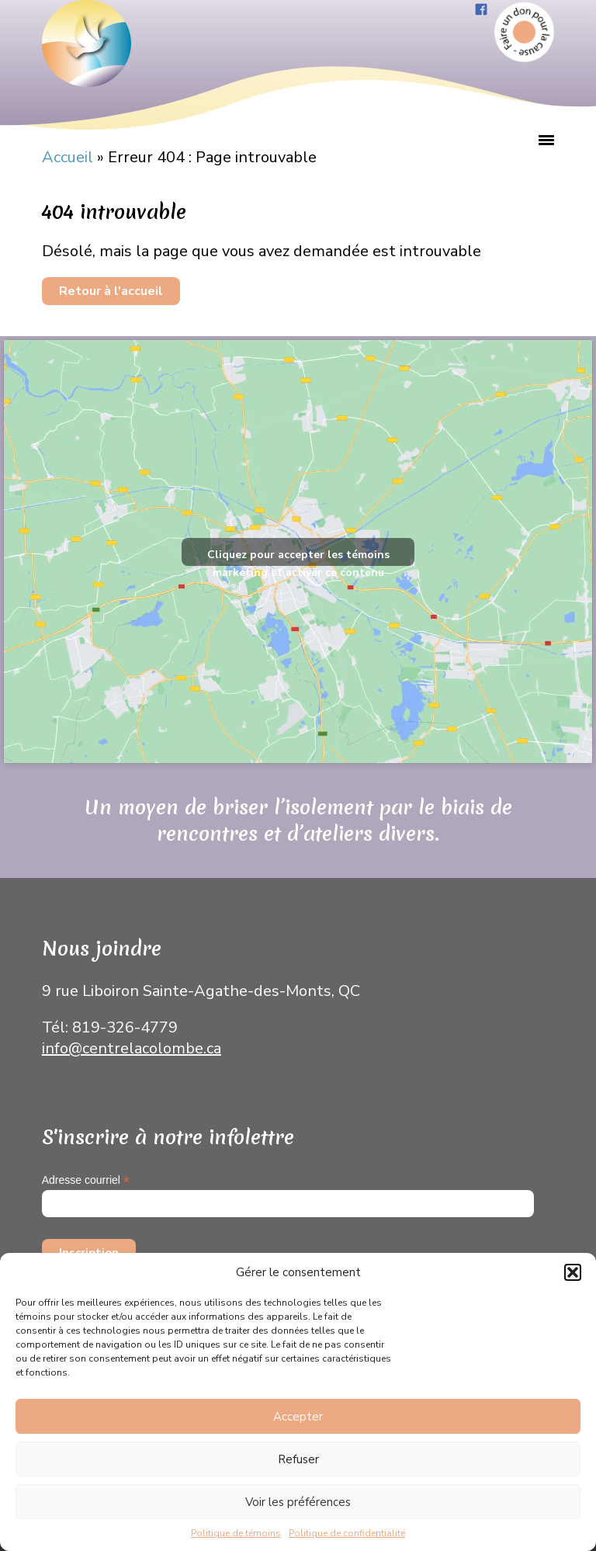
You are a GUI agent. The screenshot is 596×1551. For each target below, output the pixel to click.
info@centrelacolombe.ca (131, 1048)
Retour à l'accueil (111, 291)
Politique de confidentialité (347, 1533)
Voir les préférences (298, 1502)
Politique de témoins (236, 1533)
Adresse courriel (86, 1180)
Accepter (298, 1416)
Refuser (298, 1459)
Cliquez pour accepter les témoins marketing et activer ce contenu (298, 556)
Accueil (67, 157)
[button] (572, 1272)
